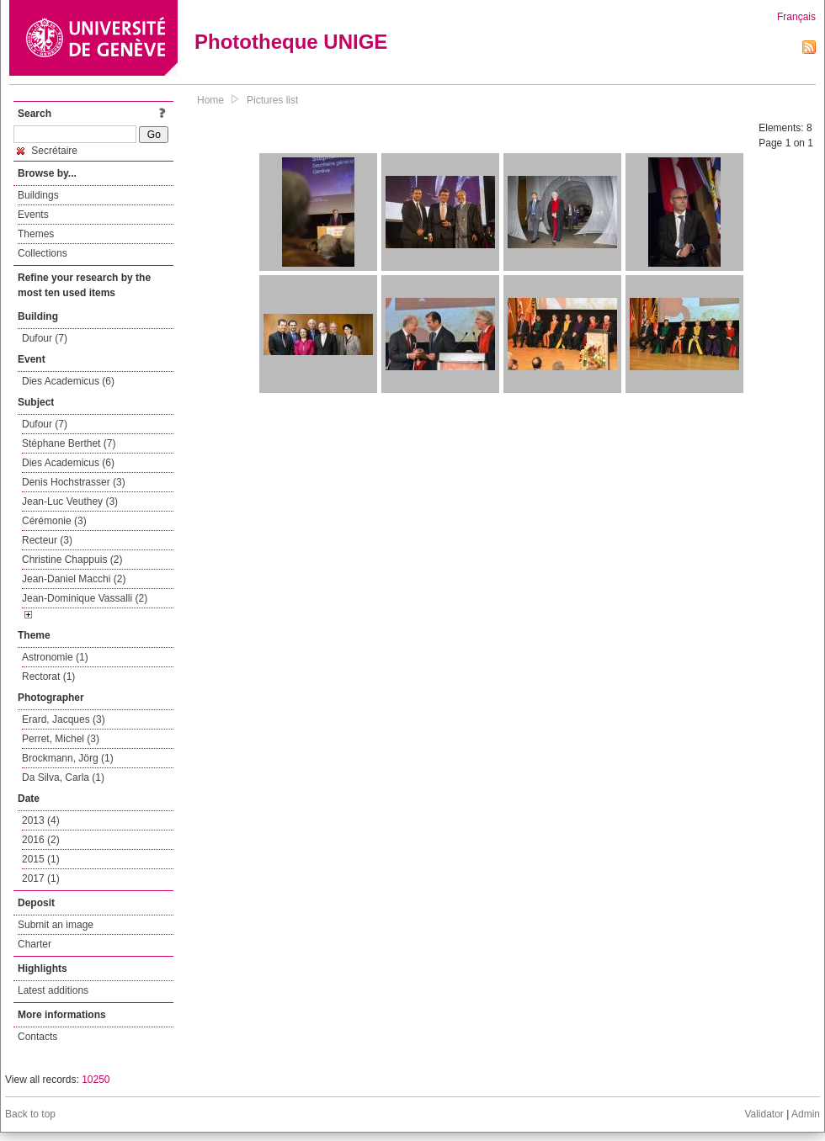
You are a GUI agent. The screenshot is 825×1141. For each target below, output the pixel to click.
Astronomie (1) (55, 657)
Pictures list (272, 100)
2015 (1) (41, 859)
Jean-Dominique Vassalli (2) (84, 598)
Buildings (38, 195)
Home (210, 100)
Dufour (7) (44, 338)
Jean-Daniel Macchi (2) (73, 579)
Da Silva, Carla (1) (63, 777)
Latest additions (53, 990)
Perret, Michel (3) (60, 739)
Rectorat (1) (48, 676)
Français (796, 17)
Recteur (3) (47, 540)
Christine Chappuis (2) (72, 559)
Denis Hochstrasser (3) (73, 482)
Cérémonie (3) (54, 521)
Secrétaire (47, 151)
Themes (36, 234)
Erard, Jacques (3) (63, 719)
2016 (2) (41, 840)
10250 (95, 1079)
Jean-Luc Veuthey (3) (70, 501)
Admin (805, 1114)
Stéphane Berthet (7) (68, 443)
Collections (42, 253)
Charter (34, 944)
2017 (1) (41, 878)
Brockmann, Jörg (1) (68, 758)
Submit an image (55, 925)
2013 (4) (41, 820)
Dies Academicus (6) (68, 381)
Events (33, 214)
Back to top (30, 1114)
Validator (763, 1114)
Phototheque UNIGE (290, 41)
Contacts (37, 1037)
